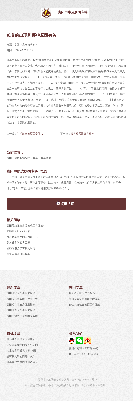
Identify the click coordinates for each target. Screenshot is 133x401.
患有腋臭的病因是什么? (20, 356)
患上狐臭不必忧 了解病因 (21, 350)
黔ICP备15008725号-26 (85, 379)
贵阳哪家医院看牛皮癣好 (21, 293)
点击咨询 (65, 203)
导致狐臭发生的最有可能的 (22, 345)
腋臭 (35, 158)
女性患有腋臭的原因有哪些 (84, 304)
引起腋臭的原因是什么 (30, 133)
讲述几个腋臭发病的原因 (21, 339)
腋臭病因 (46, 158)
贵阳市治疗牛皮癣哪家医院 (22, 316)
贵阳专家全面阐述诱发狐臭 (84, 299)
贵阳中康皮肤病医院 (18, 158)
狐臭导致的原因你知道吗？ (22, 362)
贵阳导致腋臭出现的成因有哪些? (25, 225)
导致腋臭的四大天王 (18, 242)
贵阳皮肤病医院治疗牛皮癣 (22, 299)
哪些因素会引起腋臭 (18, 254)
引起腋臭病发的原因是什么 (22, 237)
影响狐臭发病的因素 (18, 231)
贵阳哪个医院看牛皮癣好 (21, 310)
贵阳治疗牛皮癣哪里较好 (21, 304)
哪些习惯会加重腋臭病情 (21, 248)
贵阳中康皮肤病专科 (72, 12)
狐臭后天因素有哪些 (82, 133)
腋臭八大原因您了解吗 (82, 293)
